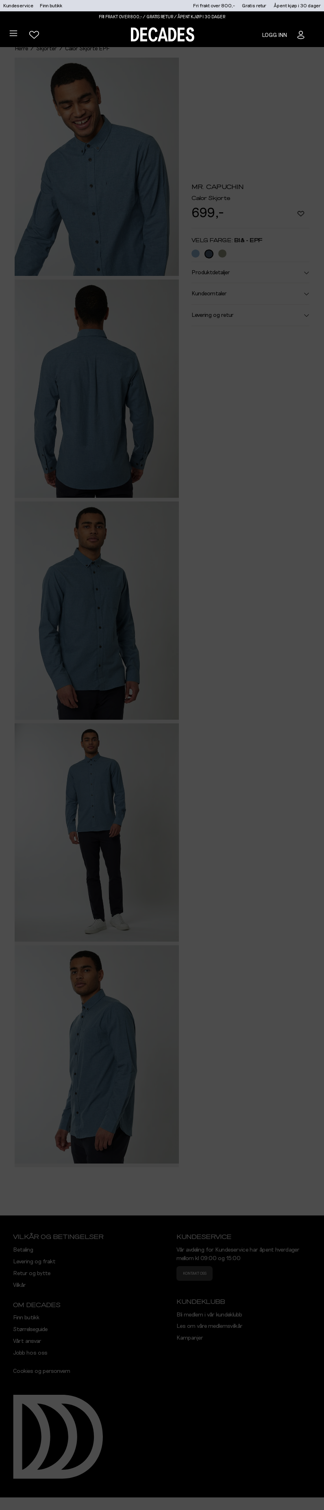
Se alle (181, 236)
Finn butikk (51, 5)
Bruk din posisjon (199, 177)
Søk (302, 153)
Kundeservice (18, 5)
